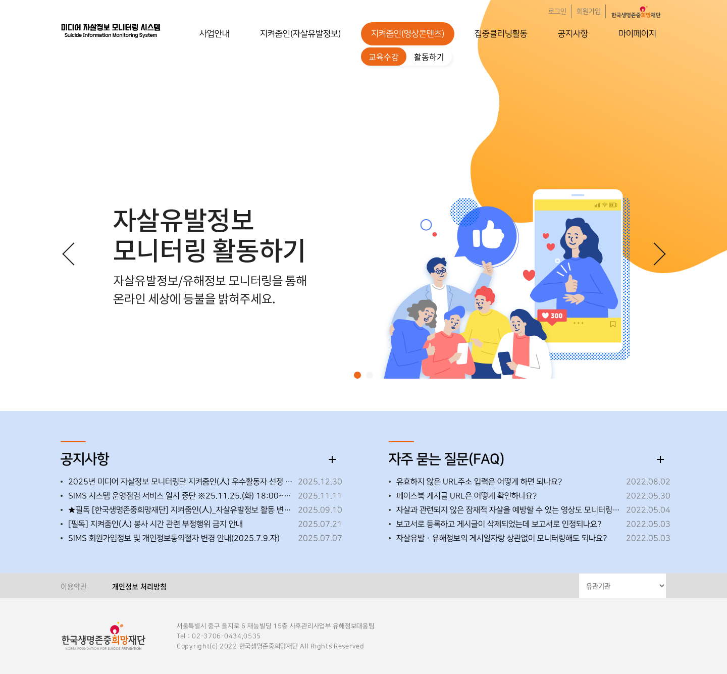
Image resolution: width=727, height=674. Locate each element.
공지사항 (573, 33)
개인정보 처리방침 (139, 586)
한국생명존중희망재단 (111, 30)
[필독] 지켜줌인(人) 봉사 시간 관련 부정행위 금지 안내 (155, 524)
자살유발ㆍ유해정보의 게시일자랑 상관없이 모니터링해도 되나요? (501, 538)
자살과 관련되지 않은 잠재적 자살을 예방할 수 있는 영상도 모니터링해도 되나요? (508, 509)
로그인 (557, 12)
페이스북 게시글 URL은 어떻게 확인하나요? (466, 495)
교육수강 (384, 56)
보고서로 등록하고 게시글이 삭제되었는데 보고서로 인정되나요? (498, 524)
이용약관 (74, 586)
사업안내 (214, 33)
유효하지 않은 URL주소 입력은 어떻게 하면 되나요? (479, 481)
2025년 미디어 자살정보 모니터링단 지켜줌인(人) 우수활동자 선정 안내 (180, 481)
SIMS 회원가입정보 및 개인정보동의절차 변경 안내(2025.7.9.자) (174, 538)
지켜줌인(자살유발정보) (300, 33)
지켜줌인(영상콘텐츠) (407, 33)
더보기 (332, 459)
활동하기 (429, 56)
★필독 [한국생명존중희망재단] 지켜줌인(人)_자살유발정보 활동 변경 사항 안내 (180, 509)
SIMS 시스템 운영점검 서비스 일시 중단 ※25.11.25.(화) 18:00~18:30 (180, 495)
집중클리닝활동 (501, 33)
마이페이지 (637, 33)
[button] (357, 375)
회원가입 (589, 12)
